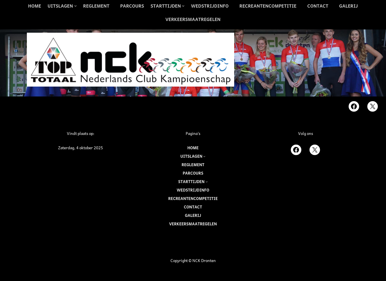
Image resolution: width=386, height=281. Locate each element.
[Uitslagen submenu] (62, 6)
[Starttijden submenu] (167, 6)
